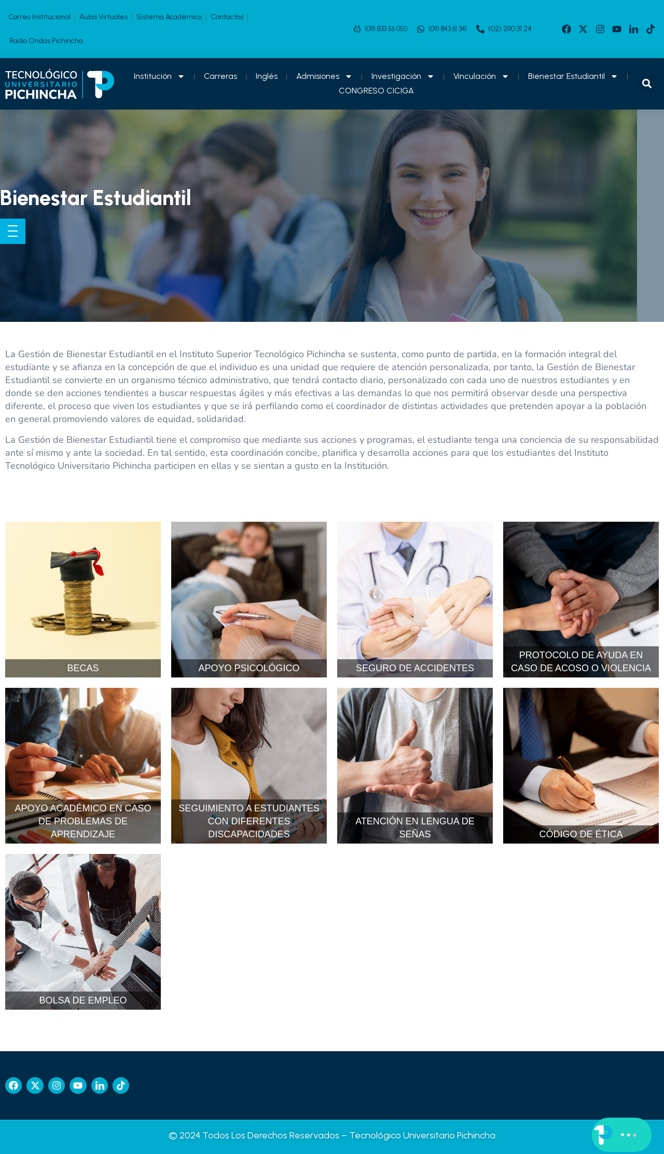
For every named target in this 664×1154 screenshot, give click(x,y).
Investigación (403, 76)
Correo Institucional (39, 16)
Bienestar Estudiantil (573, 76)
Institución (159, 76)
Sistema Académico (169, 16)
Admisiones (324, 76)
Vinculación (481, 76)
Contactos (227, 16)
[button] (646, 83)
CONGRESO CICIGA (376, 91)
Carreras (220, 76)
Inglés (267, 76)
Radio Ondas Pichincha (46, 40)
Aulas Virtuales (103, 16)
